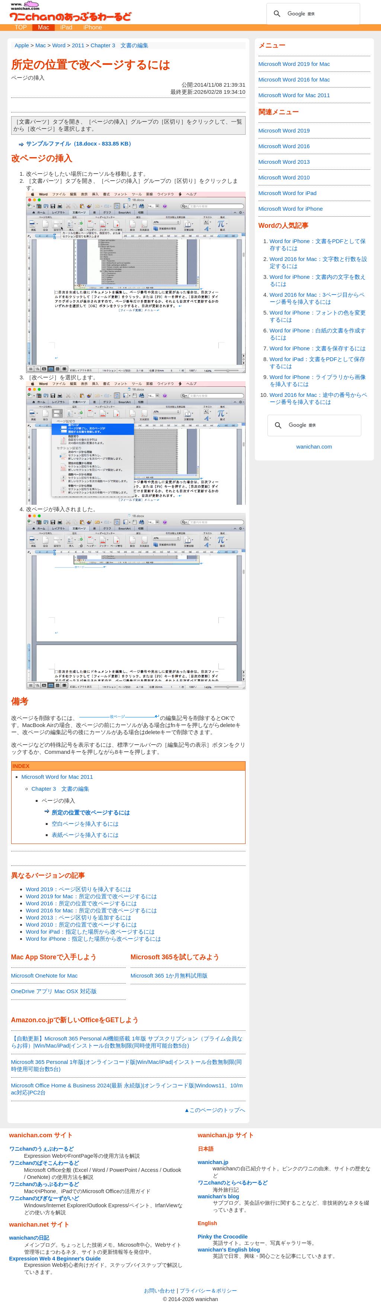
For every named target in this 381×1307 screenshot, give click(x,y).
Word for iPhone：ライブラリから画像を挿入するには (318, 380)
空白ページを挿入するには (85, 823)
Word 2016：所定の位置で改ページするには (81, 903)
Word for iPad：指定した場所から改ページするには (90, 931)
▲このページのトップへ (215, 1110)
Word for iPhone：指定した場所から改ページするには (93, 938)
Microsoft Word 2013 (284, 162)
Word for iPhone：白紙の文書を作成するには (318, 334)
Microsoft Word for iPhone (291, 208)
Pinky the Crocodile (223, 1237)
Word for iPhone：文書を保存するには (318, 348)
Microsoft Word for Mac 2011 (57, 777)
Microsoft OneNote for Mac (44, 975)
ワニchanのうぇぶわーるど (41, 1149)
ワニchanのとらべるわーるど (233, 1183)
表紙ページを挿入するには (85, 835)
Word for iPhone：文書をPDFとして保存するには (318, 244)
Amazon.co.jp (32, 1020)
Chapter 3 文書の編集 (61, 788)
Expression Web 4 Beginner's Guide (55, 1259)
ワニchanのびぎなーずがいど (44, 1198)
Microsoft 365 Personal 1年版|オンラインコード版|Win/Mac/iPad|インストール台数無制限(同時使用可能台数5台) (126, 1065)
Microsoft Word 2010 (284, 177)
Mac (43, 27)
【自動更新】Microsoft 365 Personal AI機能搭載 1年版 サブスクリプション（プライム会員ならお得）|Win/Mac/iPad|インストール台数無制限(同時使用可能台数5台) (127, 1042)
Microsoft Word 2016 (284, 146)
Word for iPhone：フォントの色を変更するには (318, 316)
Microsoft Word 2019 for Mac (294, 64)
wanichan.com (314, 446)
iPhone (92, 27)
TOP (21, 27)
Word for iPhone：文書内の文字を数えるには (318, 280)
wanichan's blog (218, 1196)
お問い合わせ (159, 1291)
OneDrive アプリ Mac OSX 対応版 (54, 991)
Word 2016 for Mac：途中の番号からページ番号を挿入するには (318, 398)
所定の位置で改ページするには (90, 64)
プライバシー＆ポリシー (208, 1291)
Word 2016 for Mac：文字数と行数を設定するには (318, 262)
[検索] (312, 13)
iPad (66, 27)
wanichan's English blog (229, 1250)
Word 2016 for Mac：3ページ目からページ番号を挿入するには (317, 298)
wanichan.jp (213, 1162)
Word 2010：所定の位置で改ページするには (81, 924)
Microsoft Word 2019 (284, 130)
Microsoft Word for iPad (288, 193)
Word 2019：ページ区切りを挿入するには (78, 889)
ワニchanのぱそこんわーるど (44, 1163)
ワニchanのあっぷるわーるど (44, 1184)
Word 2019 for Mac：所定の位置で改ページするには (91, 896)
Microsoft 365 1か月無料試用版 (169, 975)
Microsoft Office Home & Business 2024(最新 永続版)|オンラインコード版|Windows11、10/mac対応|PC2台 (127, 1089)
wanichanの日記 (29, 1238)
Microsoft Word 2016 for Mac (294, 79)
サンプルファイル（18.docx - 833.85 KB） (80, 143)
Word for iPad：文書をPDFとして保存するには (317, 362)
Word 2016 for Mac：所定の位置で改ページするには (91, 910)
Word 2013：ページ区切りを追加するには (78, 917)
